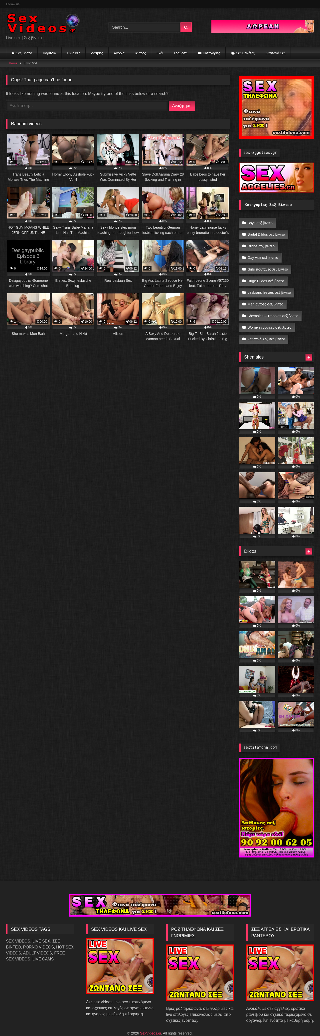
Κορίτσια (49, 53)
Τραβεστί (180, 53)
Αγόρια (119, 53)
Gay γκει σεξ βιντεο (262, 254)
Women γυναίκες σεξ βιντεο (269, 317)
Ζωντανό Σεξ (275, 53)
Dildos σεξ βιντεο (261, 244)
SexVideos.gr (150, 1022)
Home (13, 63)
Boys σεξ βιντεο (260, 222)
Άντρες (140, 53)
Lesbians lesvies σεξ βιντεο (269, 286)
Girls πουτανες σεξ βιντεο (267, 265)
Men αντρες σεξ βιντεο (265, 296)
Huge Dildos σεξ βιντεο (265, 275)
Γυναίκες (73, 53)
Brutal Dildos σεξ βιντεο (266, 233)
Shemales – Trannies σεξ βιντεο (272, 307)
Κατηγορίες (211, 53)
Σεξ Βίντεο (24, 53)
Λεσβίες (97, 53)
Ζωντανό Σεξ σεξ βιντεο (266, 328)
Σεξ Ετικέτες (245, 53)
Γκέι (159, 53)
